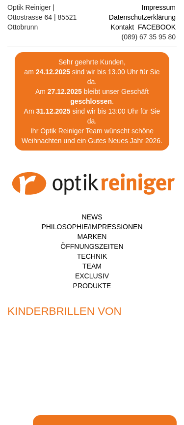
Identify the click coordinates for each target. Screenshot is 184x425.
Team (92, 266)
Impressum (159, 7)
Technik (92, 256)
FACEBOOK (157, 27)
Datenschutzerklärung (142, 17)
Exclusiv (92, 276)
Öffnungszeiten (91, 246)
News (92, 217)
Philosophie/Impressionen (91, 227)
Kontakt (122, 27)
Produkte (92, 286)
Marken (92, 237)
